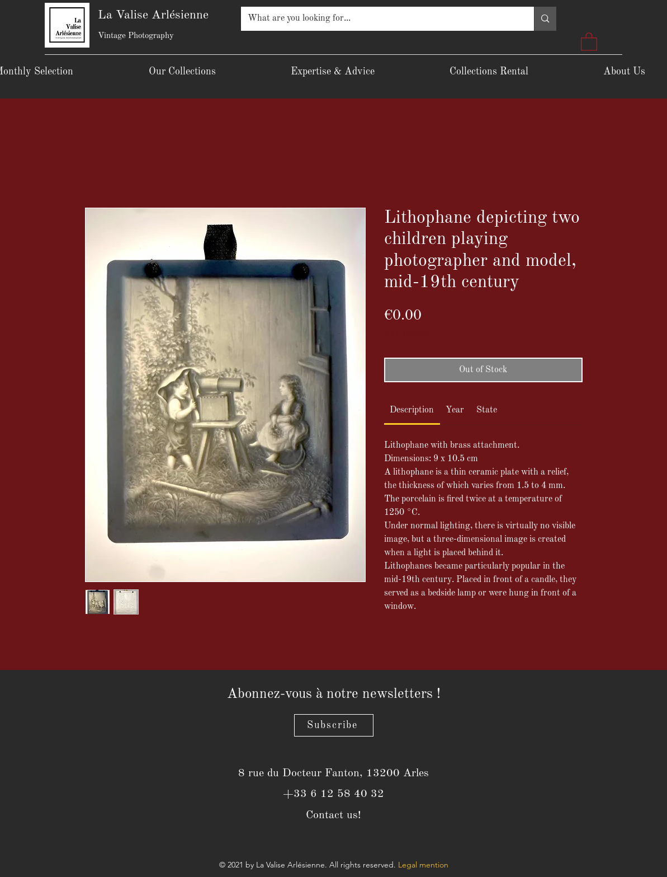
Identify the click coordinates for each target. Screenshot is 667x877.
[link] (412, 410)
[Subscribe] (333, 725)
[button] (589, 41)
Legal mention (423, 865)
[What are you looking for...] (379, 19)
